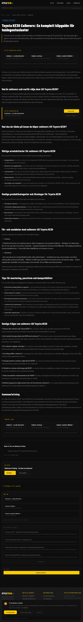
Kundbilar (76, 3)
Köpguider (60, 3)
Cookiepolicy (47, 599)
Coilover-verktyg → (71, 115)
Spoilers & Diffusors (29, 599)
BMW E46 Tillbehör (28, 596)
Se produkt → (72, 111)
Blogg (68, 3)
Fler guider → (23, 473)
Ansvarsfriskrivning (49, 604)
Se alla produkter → (41, 572)
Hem (3, 15)
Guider (8, 15)
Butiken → (10, 473)
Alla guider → (41, 561)
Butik (52, 3)
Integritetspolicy (76, 8)
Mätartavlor (26, 601)
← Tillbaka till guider (11, 486)
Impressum (46, 601)
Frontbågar (26, 604)
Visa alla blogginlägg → (11, 455)
